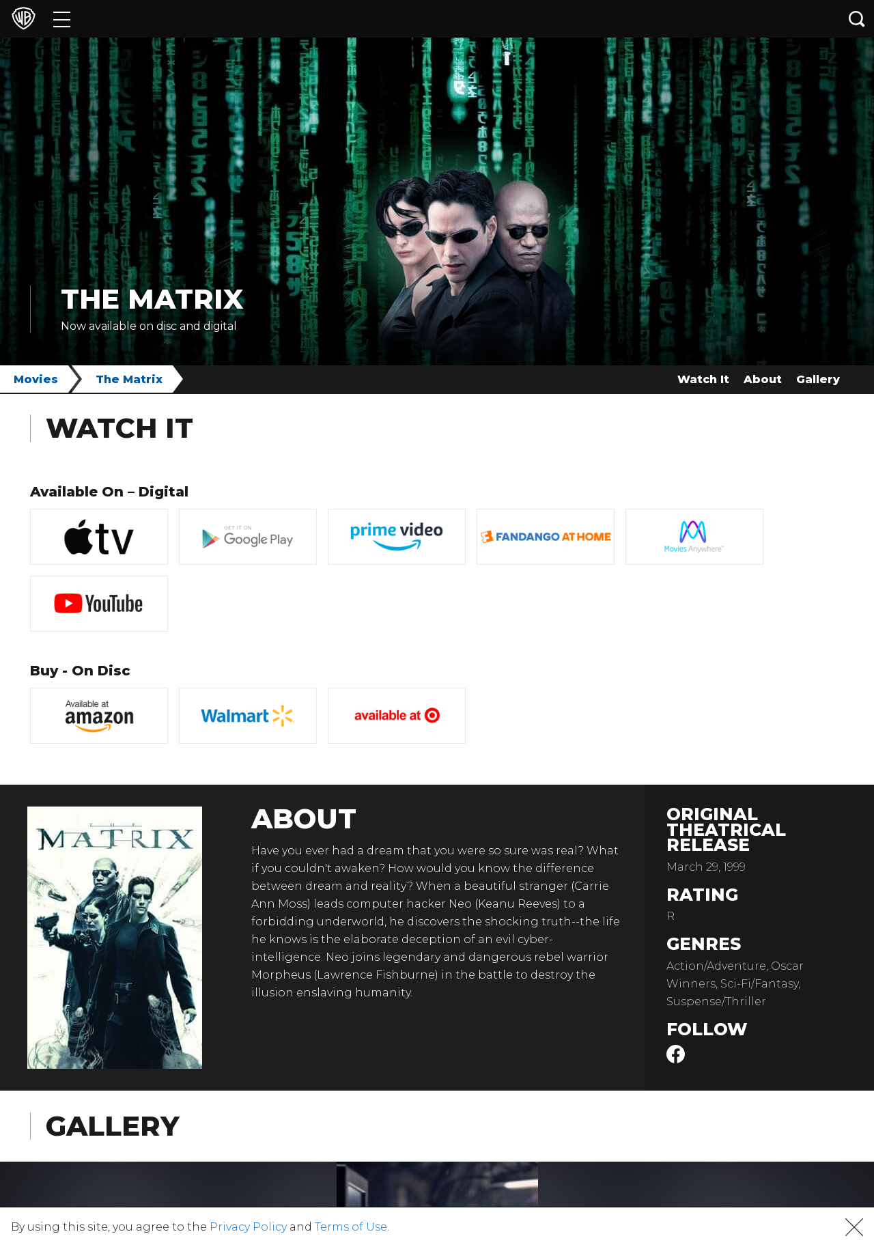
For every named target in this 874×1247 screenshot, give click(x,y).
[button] (854, 1227)
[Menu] (61, 19)
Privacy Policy (248, 1226)
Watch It (703, 379)
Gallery (818, 379)
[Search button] (857, 19)
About (763, 379)
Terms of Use (351, 1226)
